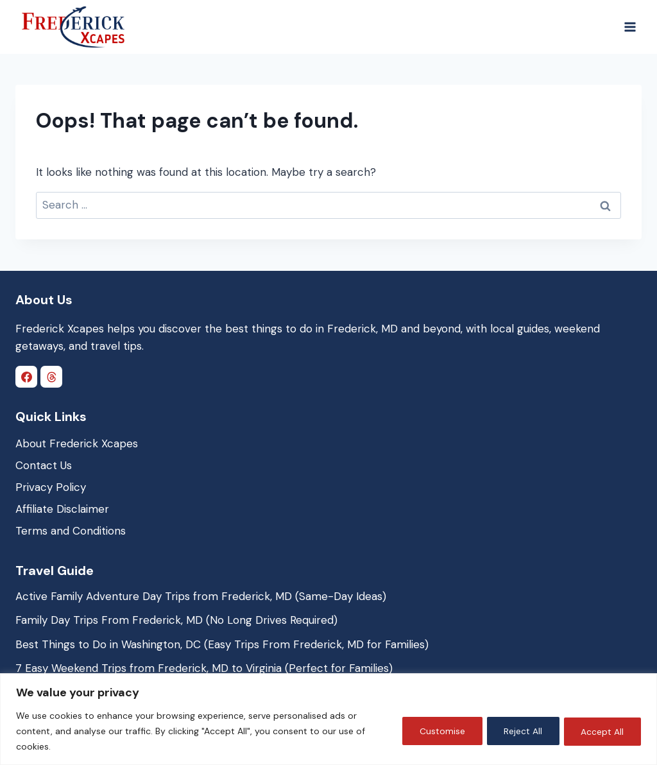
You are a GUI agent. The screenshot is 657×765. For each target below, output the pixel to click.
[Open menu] (630, 27)
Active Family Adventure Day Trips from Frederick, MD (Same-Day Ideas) (200, 596)
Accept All (600, 731)
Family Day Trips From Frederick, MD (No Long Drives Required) (176, 620)
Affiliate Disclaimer (62, 509)
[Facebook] (26, 377)
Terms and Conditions (70, 531)
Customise (433, 731)
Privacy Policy (50, 487)
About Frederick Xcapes (76, 443)
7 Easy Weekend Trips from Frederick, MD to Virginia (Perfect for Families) (204, 668)
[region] (328, 719)
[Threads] (51, 377)
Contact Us (43, 465)
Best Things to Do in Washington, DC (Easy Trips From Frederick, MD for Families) (222, 644)
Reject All (518, 731)
